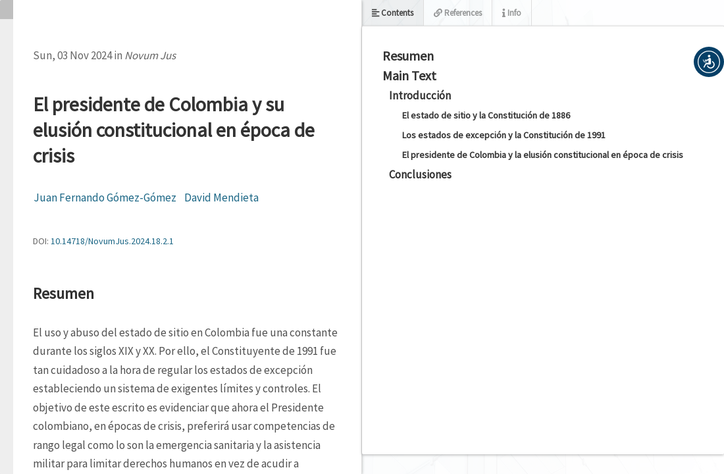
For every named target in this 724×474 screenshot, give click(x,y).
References (458, 12)
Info (511, 12)
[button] (709, 62)
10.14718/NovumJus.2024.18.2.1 (112, 241)
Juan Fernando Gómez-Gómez (105, 197)
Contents (392, 12)
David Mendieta (221, 197)
